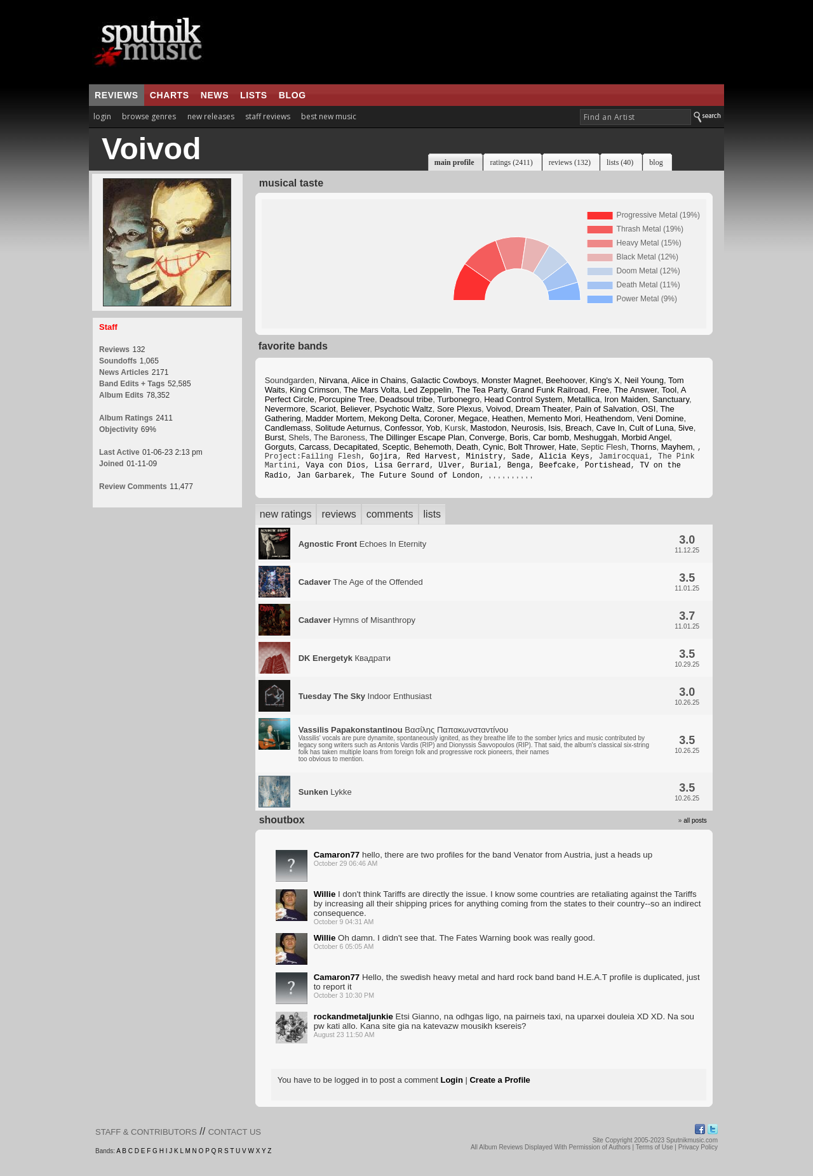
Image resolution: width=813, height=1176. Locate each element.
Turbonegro (458, 399)
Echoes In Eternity (363, 549)
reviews (116, 95)
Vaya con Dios (335, 469)
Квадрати (345, 663)
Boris (518, 437)
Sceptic (396, 447)
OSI (648, 409)
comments (389, 519)
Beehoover (565, 380)
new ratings (286, 519)
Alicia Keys (564, 458)
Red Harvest (431, 458)
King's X (604, 380)
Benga (518, 469)
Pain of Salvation (606, 409)
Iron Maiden (626, 399)
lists (253, 95)
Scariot (322, 409)
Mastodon (488, 428)
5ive (686, 428)
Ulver (449, 469)
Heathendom (608, 418)
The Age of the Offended (361, 587)
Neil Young (644, 380)
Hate (567, 447)
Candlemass (288, 428)
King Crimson (314, 390)
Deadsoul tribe (406, 399)
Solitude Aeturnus (347, 428)
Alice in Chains (378, 380)
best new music (328, 116)
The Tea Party (481, 390)
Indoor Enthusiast (365, 701)
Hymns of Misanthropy (357, 625)
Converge (486, 437)
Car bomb (551, 437)
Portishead (608, 469)
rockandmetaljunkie (353, 1021)
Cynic (493, 447)
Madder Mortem (335, 418)
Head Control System (523, 399)
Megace (472, 418)
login (102, 116)
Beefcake (557, 469)
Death (467, 447)
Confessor (403, 428)
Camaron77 (337, 860)
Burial (484, 469)
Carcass (314, 447)
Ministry (484, 458)
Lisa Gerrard (401, 469)
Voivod (498, 409)
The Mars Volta (371, 390)
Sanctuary (670, 399)
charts (169, 95)
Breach (578, 428)
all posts (695, 825)
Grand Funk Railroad (549, 390)
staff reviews (267, 116)
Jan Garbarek (324, 479)
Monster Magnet (511, 380)
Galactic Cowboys (444, 380)
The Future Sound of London (420, 479)
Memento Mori (554, 418)
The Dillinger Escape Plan (417, 437)
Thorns (643, 447)
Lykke (325, 797)
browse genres (149, 116)
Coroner (438, 418)
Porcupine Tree (347, 399)
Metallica (583, 399)
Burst (274, 437)
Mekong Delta (393, 418)
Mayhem (677, 447)
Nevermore (285, 409)
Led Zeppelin (428, 390)
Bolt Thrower (531, 447)
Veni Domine (660, 418)
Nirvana (333, 380)
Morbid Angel (645, 437)
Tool (668, 390)
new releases (210, 116)
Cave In (610, 428)
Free (601, 390)
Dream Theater (542, 409)
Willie (325, 899)
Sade (521, 458)
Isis (554, 428)
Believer (355, 409)
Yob (433, 428)
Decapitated (355, 447)
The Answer (635, 390)
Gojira (383, 458)
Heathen (507, 418)
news (215, 95)
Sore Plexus (459, 409)
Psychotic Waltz (403, 409)
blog (292, 95)
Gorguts (279, 447)
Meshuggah (595, 437)
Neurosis (527, 428)
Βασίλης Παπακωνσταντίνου (474, 749)
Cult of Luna (651, 428)
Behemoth (433, 447)
